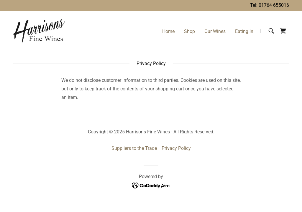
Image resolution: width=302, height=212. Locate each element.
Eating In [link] (244, 31)
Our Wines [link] (215, 31)
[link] (41, 30)
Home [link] (168, 31)
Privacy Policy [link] (176, 148)
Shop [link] (189, 31)
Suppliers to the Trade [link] (134, 148)
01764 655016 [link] (274, 5)
